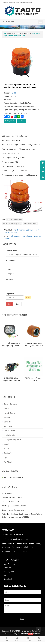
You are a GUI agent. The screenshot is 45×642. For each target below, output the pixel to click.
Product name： (12, 251)
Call (17, 638)
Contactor (7, 422)
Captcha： (10, 294)
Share (5, 638)
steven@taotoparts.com (16, 510)
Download (8, 579)
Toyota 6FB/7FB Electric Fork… (15, 477)
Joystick (7, 417)
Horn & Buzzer (9, 413)
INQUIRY (9, 121)
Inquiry (28, 638)
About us (7, 568)
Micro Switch (8, 426)
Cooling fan (8, 453)
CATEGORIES (8, 22)
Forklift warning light (14, 220)
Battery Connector (11, 404)
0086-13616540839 (18, 506)
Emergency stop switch (12, 440)
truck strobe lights (30, 224)
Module (6, 444)
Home (9, 33)
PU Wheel (8, 462)
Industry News (9, 572)
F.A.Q (6, 575)
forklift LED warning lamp (12, 224)
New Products (9, 564)
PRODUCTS (11, 559)
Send (10, 304)
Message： (10, 279)
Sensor (6, 449)
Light (26, 33)
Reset (17, 304)
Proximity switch (10, 435)
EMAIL (22, 121)
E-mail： (9, 270)
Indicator (7, 408)
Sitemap (36, 633)
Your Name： (11, 260)
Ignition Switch (9, 431)
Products (17, 33)
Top (39, 638)
